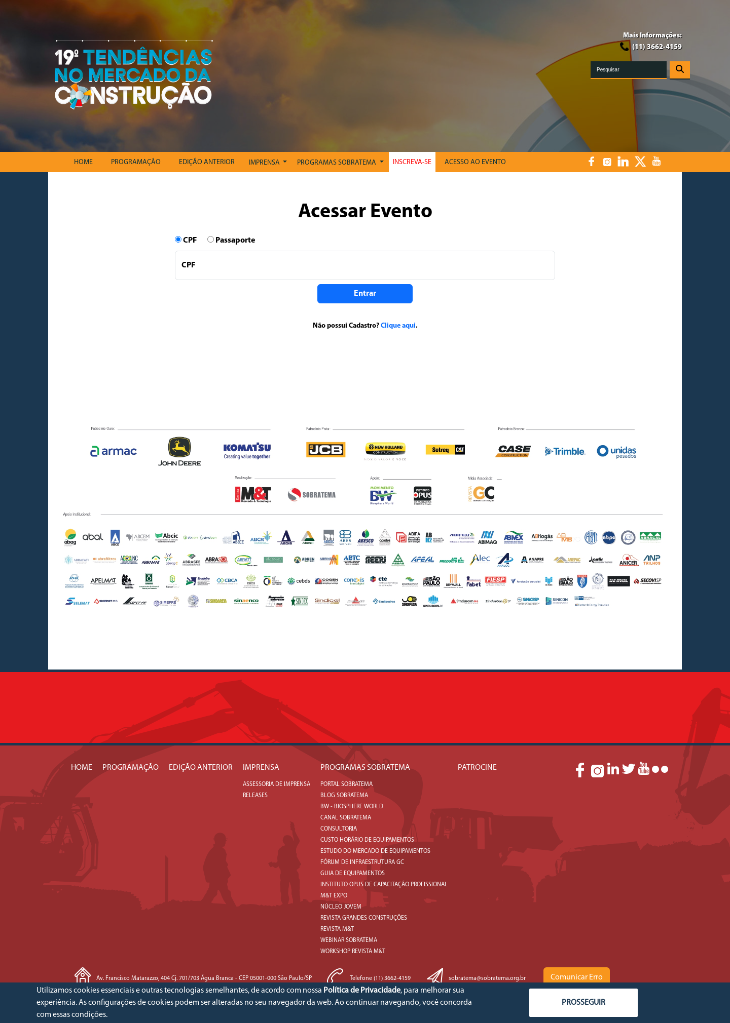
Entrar (365, 294)
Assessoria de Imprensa (276, 784)
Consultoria (338, 829)
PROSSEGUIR (583, 1003)
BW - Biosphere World (351, 807)
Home (83, 162)
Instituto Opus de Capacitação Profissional (384, 885)
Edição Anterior (207, 162)
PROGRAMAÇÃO (136, 162)
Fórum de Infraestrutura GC (362, 862)
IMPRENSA (261, 768)
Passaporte (231, 240)
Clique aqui (398, 326)
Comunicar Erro (577, 977)
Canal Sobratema (345, 818)
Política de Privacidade (361, 991)
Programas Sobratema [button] (337, 163)
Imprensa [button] (265, 163)
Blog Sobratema (344, 796)
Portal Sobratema (346, 784)
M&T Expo (333, 896)
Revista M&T (337, 929)
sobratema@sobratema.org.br (487, 978)
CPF (190, 240)
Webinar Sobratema (348, 940)
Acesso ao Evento (475, 162)
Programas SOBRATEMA (365, 768)
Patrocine (477, 768)
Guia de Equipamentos (352, 874)
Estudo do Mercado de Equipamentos (375, 851)
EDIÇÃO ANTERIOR (201, 768)
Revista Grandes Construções (363, 918)
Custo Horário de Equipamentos (367, 840)
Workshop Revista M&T (352, 952)
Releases (255, 796)
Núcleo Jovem (340, 907)
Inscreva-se (412, 162)
